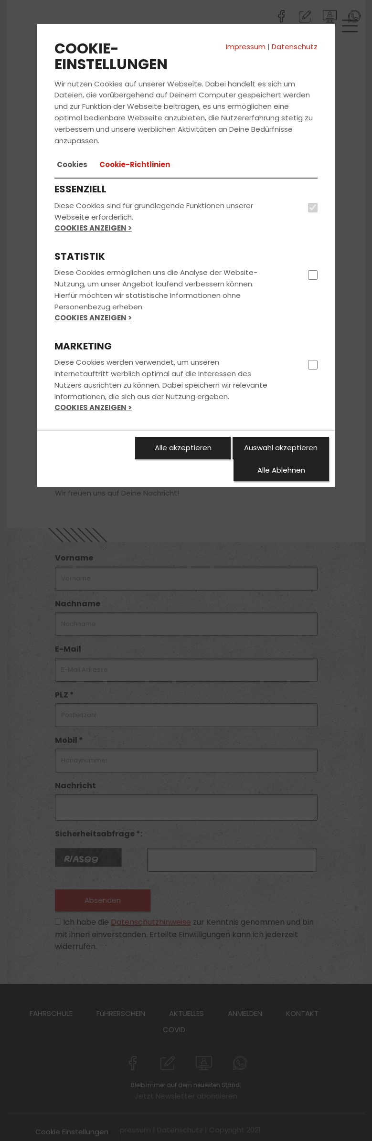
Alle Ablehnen (281, 470)
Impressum (246, 47)
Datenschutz (295, 47)
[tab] (72, 165)
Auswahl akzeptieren (281, 448)
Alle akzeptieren (183, 448)
